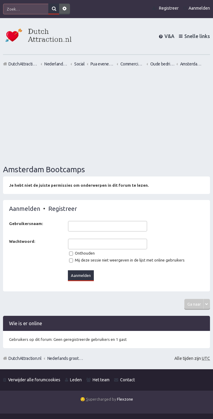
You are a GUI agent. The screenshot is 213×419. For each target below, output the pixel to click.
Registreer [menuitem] (169, 8)
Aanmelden (24, 208)
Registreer (62, 208)
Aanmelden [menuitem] (199, 8)
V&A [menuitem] (169, 36)
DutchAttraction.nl (25, 358)
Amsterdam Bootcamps (44, 169)
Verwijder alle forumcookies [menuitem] (34, 379)
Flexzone (125, 399)
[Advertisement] (106, 115)
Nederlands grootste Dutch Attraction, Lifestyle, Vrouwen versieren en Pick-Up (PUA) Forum (65, 358)
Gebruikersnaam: (26, 223)
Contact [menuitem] (127, 379)
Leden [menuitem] (76, 379)
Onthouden (82, 253)
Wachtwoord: (22, 241)
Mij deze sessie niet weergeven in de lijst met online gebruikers (127, 260)
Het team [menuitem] (101, 379)
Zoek (53, 9)
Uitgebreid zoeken (64, 9)
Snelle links (197, 36)
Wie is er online (25, 323)
